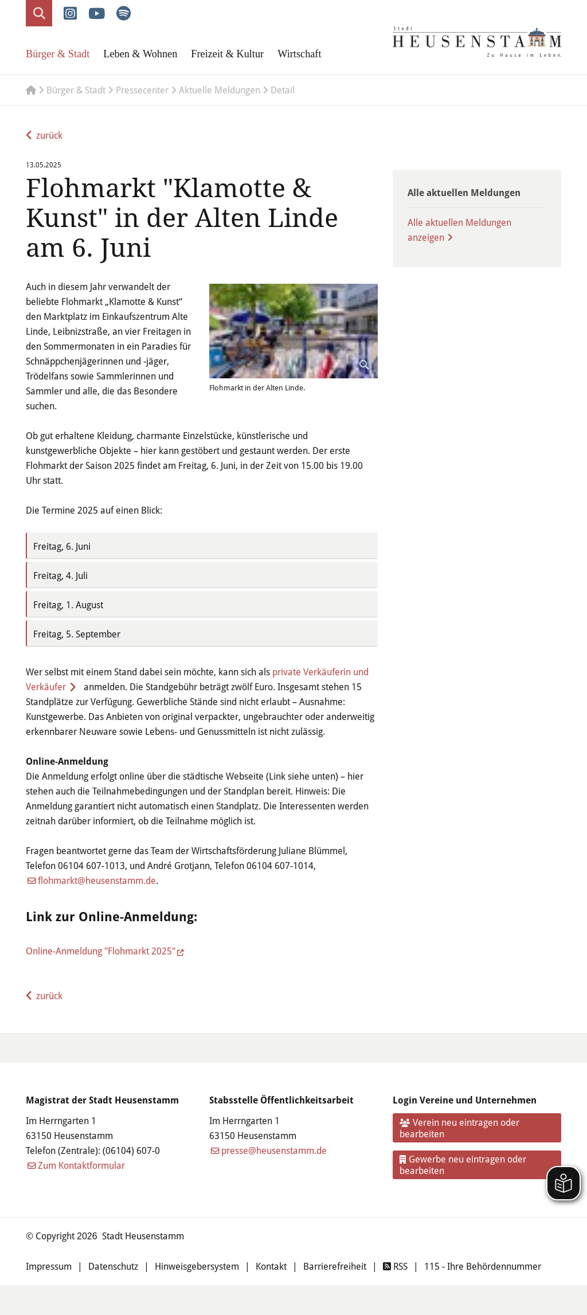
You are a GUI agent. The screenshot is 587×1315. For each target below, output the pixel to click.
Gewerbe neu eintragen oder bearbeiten (463, 1165)
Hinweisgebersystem (197, 1266)
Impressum (49, 1266)
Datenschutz (113, 1266)
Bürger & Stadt (57, 54)
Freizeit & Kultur (227, 54)
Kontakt (271, 1266)
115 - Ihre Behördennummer (482, 1266)
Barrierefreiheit (334, 1266)
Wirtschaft (299, 54)
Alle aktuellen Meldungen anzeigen (459, 230)
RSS (395, 1266)
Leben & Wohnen (140, 54)
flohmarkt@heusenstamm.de (97, 880)
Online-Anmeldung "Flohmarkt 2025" (100, 951)
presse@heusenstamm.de (274, 1150)
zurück (49, 135)
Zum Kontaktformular (81, 1165)
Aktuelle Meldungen (219, 90)
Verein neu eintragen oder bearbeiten (460, 1128)
